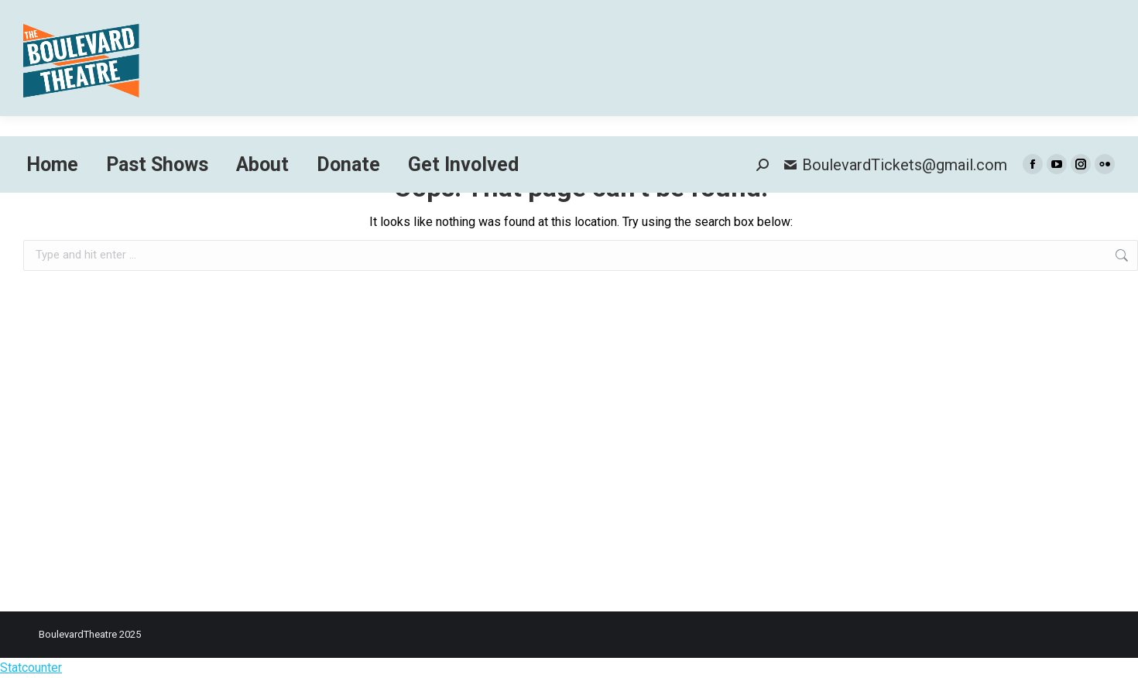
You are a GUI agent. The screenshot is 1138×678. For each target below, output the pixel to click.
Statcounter (31, 667)
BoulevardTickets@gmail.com (895, 165)
